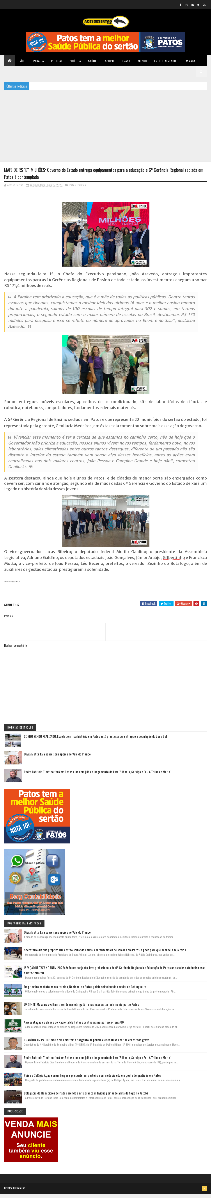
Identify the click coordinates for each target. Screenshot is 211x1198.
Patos (72, 189)
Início (22, 63)
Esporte (109, 63)
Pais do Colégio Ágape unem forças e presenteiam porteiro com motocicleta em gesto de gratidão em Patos (92, 1079)
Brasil (126, 63)
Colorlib (20, 1192)
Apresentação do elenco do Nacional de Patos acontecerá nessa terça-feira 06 (74, 1026)
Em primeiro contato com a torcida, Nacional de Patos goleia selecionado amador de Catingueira (85, 990)
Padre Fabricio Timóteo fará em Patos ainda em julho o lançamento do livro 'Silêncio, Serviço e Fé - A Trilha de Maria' (97, 775)
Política (75, 63)
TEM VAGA (189, 63)
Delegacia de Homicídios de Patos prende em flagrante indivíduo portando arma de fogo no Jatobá (86, 1096)
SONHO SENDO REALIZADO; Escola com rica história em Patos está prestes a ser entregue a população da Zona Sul (95, 740)
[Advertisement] (105, 128)
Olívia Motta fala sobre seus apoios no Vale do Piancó (57, 758)
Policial (56, 63)
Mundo (142, 63)
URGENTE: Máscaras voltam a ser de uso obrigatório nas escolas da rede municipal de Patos (81, 1008)
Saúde (92, 63)
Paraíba (38, 63)
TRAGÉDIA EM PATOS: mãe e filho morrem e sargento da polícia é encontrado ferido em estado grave (86, 1043)
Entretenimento (165, 63)
